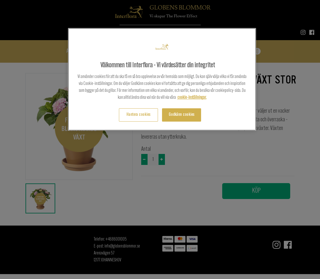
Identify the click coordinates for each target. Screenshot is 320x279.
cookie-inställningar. (192, 97)
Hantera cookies (138, 115)
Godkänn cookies (181, 115)
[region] (162, 79)
